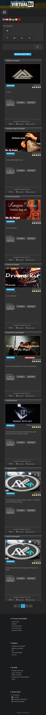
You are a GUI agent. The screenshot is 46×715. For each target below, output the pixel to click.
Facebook (16, 695)
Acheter (14, 624)
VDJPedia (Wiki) (17, 652)
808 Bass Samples (13, 61)
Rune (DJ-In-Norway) (35, 425)
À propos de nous (17, 670)
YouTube (15, 697)
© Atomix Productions (23, 713)
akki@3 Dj (38, 85)
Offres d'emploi (17, 675)
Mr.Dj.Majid (37, 153)
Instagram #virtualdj (19, 699)
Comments (21, 124)
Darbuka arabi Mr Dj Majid (16, 128)
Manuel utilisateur (17, 648)
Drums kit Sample (13, 264)
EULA (13, 679)
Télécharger (15, 622)
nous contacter (16, 673)
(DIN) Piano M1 (12, 400)
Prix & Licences (16, 628)
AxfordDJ (38, 493)
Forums (14, 655)
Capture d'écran (17, 630)
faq (13, 650)
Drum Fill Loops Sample (15, 332)
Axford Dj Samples (13, 536)
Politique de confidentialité (20, 677)
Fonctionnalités (17, 626)
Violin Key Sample (13, 197)
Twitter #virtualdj (18, 701)
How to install (31, 124)
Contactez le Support (18, 646)
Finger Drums (11, 468)
